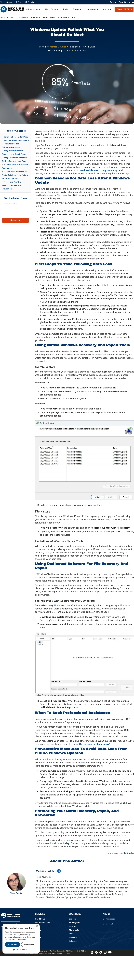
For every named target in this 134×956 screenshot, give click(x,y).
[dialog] (21, 939)
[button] (34, 9)
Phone (76, 9)
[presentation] (15, 213)
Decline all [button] (29, 944)
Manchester (74, 930)
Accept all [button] (12, 944)
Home (2, 17)
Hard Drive (50, 9)
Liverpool (73, 926)
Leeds (71, 933)
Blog (11, 17)
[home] (12, 9)
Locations (91, 9)
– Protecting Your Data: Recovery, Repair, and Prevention (12, 185)
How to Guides (23, 17)
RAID (65, 9)
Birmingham (74, 922)
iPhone (38, 937)
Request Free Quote (120, 2)
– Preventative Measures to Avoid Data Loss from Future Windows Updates (15, 175)
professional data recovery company (96, 170)
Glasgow (73, 937)
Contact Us (108, 924)
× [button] (37, 926)
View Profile (16, 893)
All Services (32, 9)
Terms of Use (56, 953)
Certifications (109, 919)
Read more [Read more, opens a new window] (22, 940)
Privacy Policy (44, 953)
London (72, 919)
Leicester (73, 941)
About (106, 9)
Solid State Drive (42, 922)
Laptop (38, 930)
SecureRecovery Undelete (49, 605)
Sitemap (67, 953)
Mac (37, 934)
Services (40, 914)
